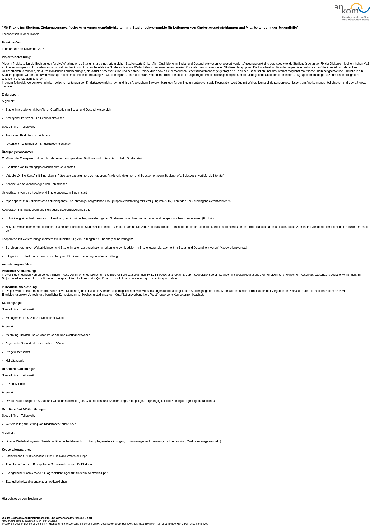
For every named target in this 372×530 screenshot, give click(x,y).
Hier (5, 498)
